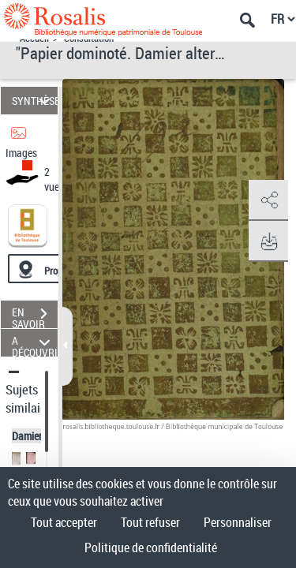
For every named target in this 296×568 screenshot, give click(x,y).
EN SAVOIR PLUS (35, 315)
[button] (268, 200)
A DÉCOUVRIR (35, 343)
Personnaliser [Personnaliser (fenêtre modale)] (238, 522)
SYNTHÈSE (35, 100)
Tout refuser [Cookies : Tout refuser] (150, 522)
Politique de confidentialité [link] (150, 547)
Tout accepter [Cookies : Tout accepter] (64, 522)
